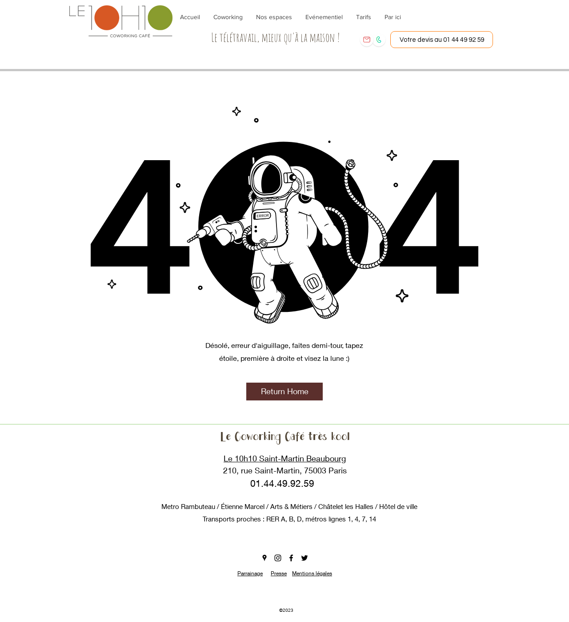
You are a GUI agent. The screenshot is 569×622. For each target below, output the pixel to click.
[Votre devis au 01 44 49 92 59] (441, 39)
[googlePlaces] (264, 557)
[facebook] (291, 557)
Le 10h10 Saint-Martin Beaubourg (285, 458)
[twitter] (304, 557)
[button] (284, 391)
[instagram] (277, 557)
